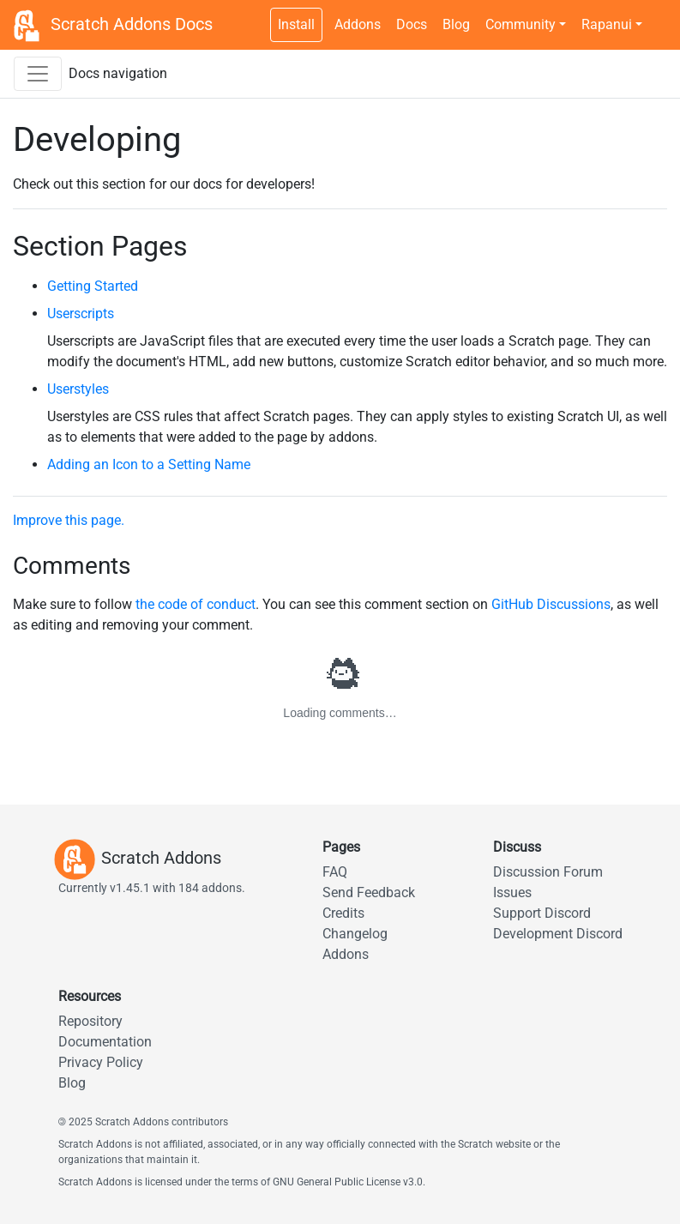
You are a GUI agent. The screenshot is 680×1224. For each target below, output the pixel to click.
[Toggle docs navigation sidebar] (38, 74)
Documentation (105, 1042)
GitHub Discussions (551, 604)
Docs (411, 24)
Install (296, 24)
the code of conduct (195, 604)
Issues (512, 892)
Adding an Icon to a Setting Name (148, 464)
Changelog (355, 934)
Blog (456, 24)
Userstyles (78, 389)
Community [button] (520, 24)
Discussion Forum (548, 872)
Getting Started (92, 286)
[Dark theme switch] (658, 15)
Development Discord (558, 934)
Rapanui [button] (606, 24)
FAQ (334, 872)
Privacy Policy (100, 1062)
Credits (343, 913)
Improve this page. (68, 520)
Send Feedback (368, 892)
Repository (90, 1021)
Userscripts (80, 313)
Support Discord (542, 913)
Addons (357, 24)
